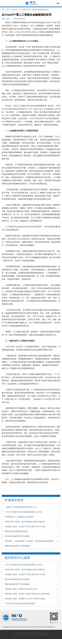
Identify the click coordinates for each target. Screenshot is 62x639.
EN (58, 3)
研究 (8, 9)
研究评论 (15, 9)
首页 (3, 9)
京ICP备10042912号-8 (38, 633)
